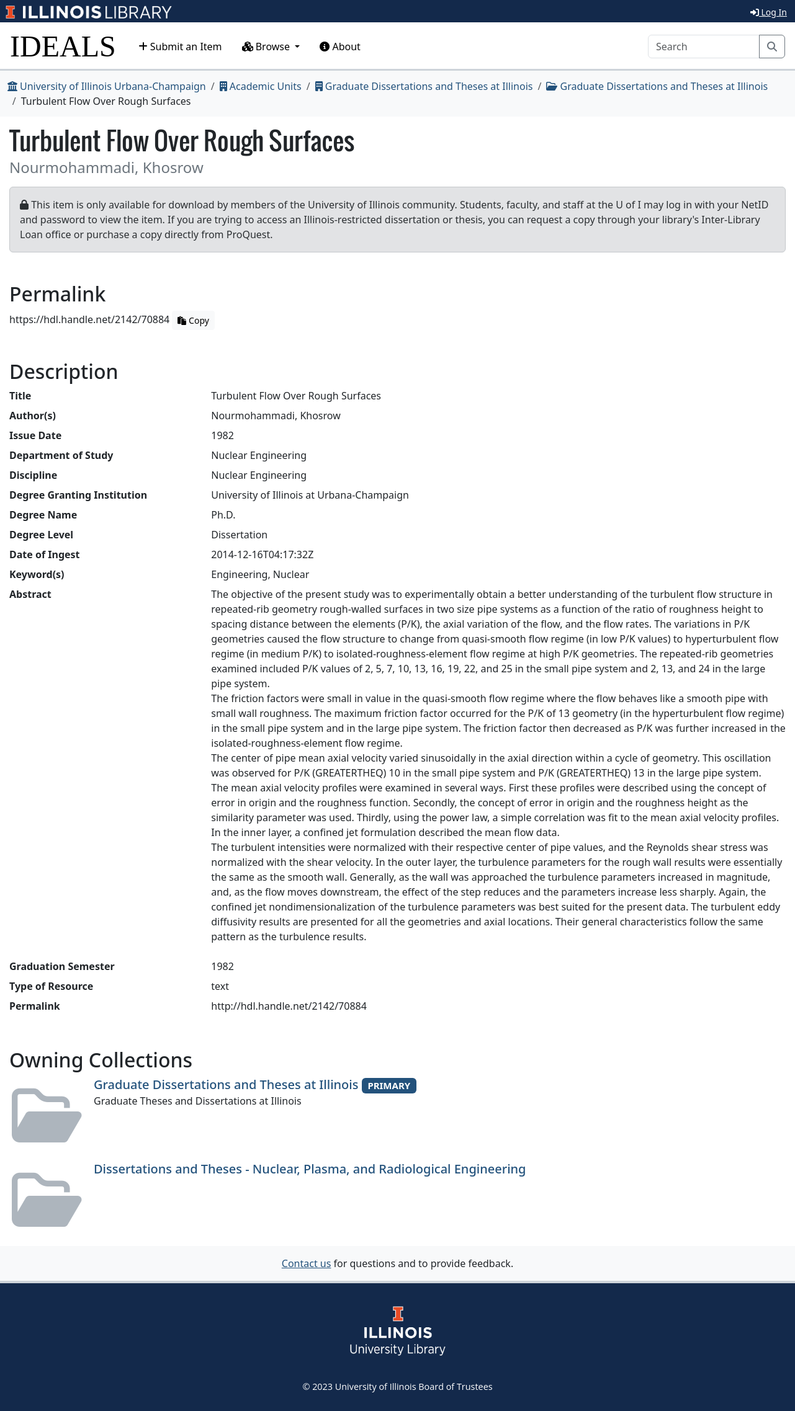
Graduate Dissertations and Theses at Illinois (424, 86)
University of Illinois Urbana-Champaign (106, 86)
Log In (768, 12)
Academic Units (261, 86)
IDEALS (63, 46)
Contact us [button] (306, 1263)
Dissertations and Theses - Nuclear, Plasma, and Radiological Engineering (310, 1168)
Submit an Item (180, 46)
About (340, 46)
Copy (193, 320)
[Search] (704, 46)
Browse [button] (267, 46)
